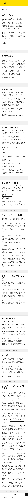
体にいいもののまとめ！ (11, 128)
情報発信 (4, 3)
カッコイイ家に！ (8, 90)
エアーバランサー (8, 15)
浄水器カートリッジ (6, 160)
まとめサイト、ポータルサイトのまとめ (13, 387)
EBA (22, 258)
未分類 (11, 51)
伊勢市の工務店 (7, 56)
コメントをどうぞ (17, 51)
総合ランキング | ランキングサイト (17, 420)
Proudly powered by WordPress (7, 497)
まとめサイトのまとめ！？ (11, 183)
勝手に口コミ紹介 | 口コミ (7, 194)
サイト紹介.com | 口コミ (7, 197)
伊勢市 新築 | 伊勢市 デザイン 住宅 (9, 114)
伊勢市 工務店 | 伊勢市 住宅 (8, 77)
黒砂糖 (10, 169)
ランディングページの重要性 (12, 215)
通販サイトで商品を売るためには (13, 277)
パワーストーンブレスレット (11, 478)
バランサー (4, 42)
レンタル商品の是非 (9, 319)
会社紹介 (12, 432)
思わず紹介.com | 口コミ (7, 195)
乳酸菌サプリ (4, 152)
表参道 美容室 (16, 472)
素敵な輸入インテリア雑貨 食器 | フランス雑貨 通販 (12, 115)
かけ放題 (5, 355)
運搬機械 (4, 43)
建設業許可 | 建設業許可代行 (17, 408)
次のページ (26, 494)
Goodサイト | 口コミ (6, 198)
